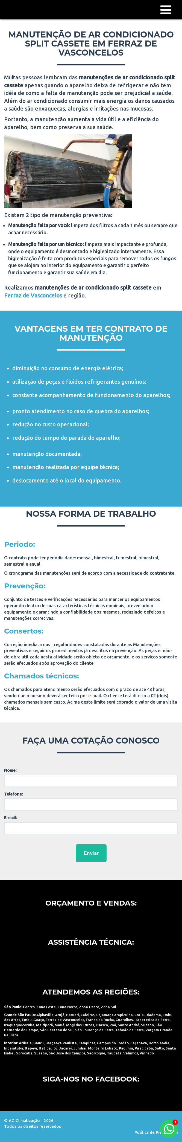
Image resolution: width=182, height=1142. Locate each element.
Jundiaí (80, 1048)
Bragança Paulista (61, 1043)
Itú (54, 1048)
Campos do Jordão (113, 1043)
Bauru (38, 1043)
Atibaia (25, 1043)
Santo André (128, 1025)
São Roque (96, 1053)
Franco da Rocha (100, 1020)
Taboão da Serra (129, 1030)
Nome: (10, 770)
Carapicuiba (122, 1015)
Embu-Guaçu (33, 1020)
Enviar (91, 853)
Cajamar (103, 1015)
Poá (113, 1025)
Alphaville (45, 1015)
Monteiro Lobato (102, 1048)
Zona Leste (46, 1007)
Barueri (72, 1015)
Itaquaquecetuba (19, 1025)
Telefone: (13, 794)
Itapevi (31, 1048)
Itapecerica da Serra (152, 1020)
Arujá (59, 1015)
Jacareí (65, 1048)
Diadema (153, 1015)
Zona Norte (67, 1007)
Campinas (86, 1043)
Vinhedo (147, 1053)
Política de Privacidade (156, 1132)
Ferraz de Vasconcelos (65, 1020)
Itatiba (45, 1048)
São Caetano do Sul (57, 1030)
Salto (159, 1048)
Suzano (147, 1025)
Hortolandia (159, 1043)
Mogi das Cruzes (80, 1025)
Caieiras (88, 1015)
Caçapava (138, 1043)
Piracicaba (144, 1048)
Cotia (139, 1015)
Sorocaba (24, 1053)
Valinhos (130, 1053)
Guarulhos (124, 1020)
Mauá (59, 1025)
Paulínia (126, 1048)
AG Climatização (31, 9)
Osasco (102, 1025)
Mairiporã (44, 1025)
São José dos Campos (67, 1053)
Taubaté (114, 1053)
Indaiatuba (13, 1048)
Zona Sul (108, 1007)
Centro (29, 1007)
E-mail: (10, 817)
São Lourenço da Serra (94, 1030)
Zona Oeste (89, 1007)
